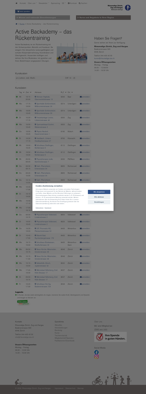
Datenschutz (39, 208)
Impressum (48, 208)
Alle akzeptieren (99, 192)
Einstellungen (99, 202)
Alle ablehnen (99, 197)
